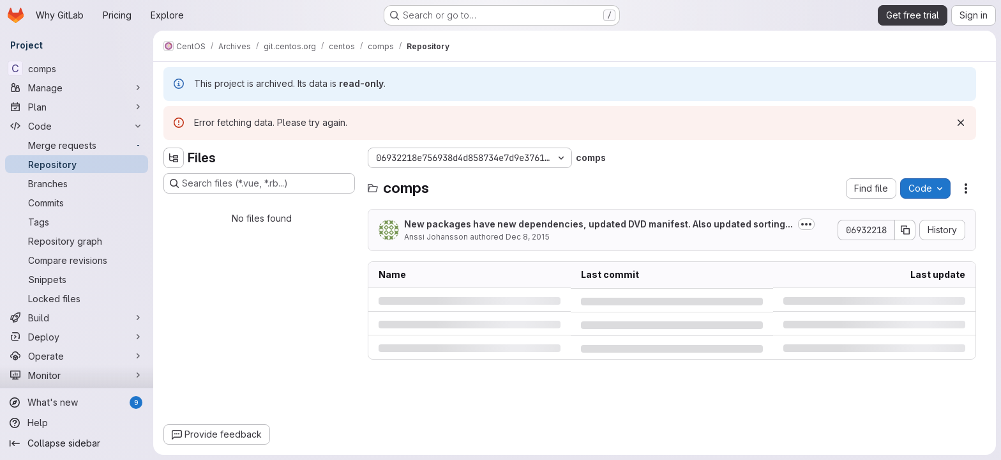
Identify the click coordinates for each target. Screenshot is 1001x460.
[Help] (76, 423)
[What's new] (76, 402)
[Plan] (76, 107)
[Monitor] (76, 375)
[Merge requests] (76, 145)
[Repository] (76, 164)
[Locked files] (76, 298)
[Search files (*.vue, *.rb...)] (259, 183)
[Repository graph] (76, 241)
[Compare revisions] (76, 260)
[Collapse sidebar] (76, 443)
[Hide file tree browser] (173, 158)
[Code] (76, 126)
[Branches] (76, 183)
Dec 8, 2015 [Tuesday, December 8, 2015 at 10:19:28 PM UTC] (528, 236)
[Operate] (76, 356)
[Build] (76, 317)
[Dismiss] (960, 122)
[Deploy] (76, 337)
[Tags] (76, 222)
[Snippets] (76, 279)
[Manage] (76, 87)
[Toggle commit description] (806, 224)
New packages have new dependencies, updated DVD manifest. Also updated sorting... (598, 223)
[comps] (76, 68)
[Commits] (76, 202)
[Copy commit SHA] (905, 230)
